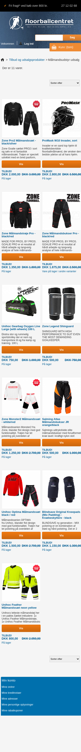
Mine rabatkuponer (12, 710)
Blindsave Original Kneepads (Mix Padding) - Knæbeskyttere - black (61, 514)
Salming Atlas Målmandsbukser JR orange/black (55, 422)
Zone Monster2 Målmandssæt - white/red (21, 420)
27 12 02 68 (69, 5)
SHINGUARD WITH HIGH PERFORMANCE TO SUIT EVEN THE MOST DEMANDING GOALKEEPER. (61, 336)
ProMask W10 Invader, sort (59, 140)
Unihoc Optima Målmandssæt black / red (21, 513)
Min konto (8, 680)
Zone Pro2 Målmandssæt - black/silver (19, 142)
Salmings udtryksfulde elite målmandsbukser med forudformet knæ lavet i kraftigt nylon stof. (61, 433)
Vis (21, 164)
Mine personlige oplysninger (17, 704)
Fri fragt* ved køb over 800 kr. (28, 5)
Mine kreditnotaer (11, 692)
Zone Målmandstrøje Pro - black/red (19, 235)
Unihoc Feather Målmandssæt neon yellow (19, 606)
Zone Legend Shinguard (58, 326)
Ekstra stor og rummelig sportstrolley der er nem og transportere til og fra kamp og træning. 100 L (19, 339)
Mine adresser (10, 698)
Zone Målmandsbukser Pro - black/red (60, 235)
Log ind (26, 43)
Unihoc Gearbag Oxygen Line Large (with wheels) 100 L (21, 328)
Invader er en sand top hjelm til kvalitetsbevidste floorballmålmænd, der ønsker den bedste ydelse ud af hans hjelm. (61, 150)
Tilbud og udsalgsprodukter (27, 59)
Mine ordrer (8, 686)
